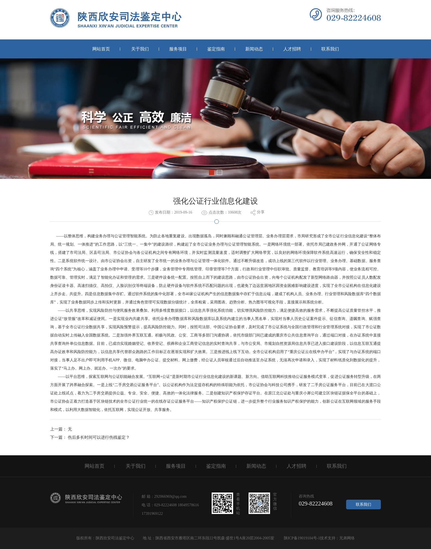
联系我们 (330, 49)
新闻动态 (254, 49)
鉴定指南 (216, 49)
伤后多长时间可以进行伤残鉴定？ (99, 437)
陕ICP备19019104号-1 (301, 538)
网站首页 (101, 49)
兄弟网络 (347, 538)
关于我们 (140, 49)
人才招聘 (292, 49)
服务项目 (178, 49)
